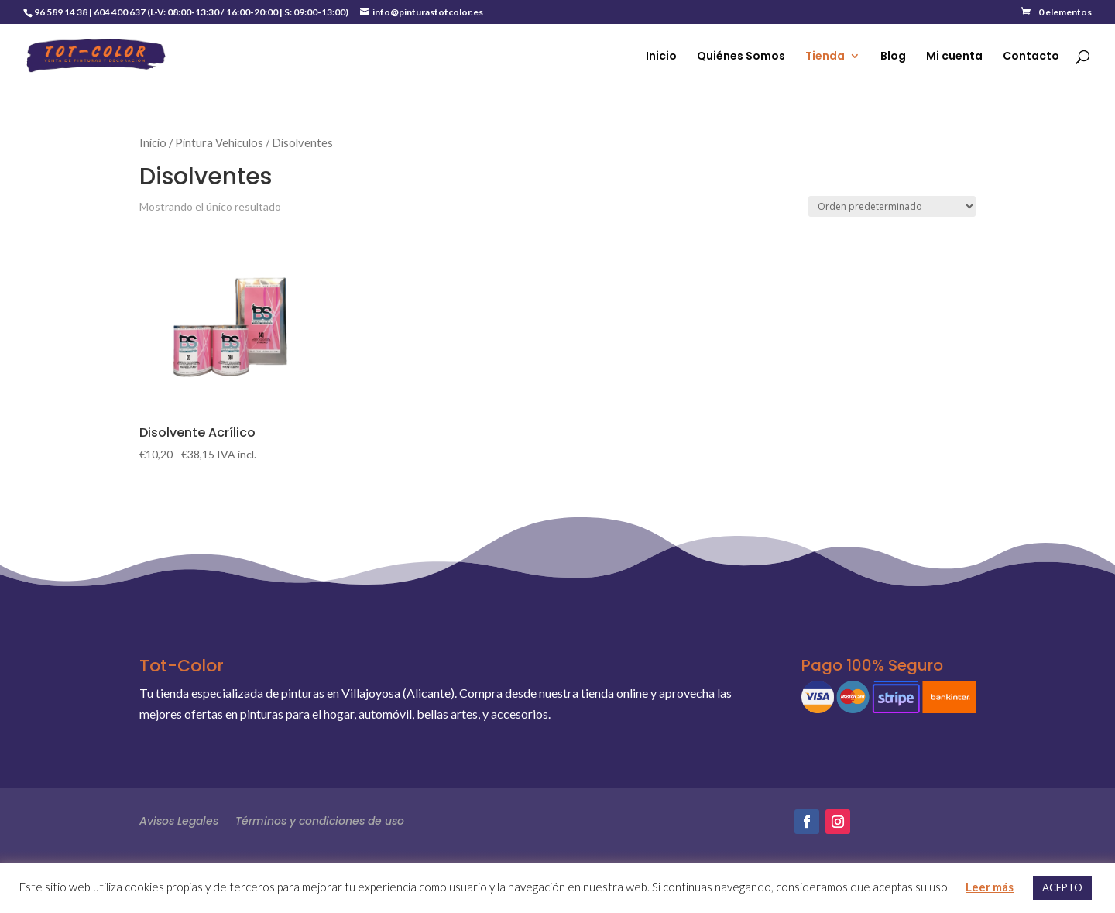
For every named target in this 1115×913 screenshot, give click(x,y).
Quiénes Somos (741, 56)
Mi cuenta (954, 56)
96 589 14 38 (60, 12)
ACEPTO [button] (1062, 887)
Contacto (1031, 56)
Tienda (825, 56)
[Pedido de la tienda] (892, 206)
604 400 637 (120, 12)
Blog (893, 56)
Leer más (990, 887)
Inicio (661, 56)
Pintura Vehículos (219, 142)
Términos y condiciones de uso (319, 819)
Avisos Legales (178, 819)
